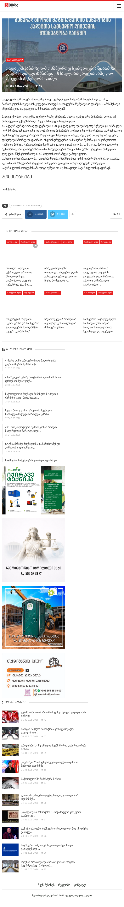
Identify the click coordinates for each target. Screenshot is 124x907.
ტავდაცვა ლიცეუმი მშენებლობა (25, 206)
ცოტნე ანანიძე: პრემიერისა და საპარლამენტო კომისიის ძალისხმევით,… (32, 447)
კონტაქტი (80, 884)
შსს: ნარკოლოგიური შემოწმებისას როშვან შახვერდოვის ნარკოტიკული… (31, 431)
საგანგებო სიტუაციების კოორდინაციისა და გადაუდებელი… (47, 847)
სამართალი (89, 292)
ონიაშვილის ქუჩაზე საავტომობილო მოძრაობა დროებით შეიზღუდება (33, 381)
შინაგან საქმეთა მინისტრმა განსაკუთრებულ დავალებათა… (47, 731)
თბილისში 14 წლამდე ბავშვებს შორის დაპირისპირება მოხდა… (53, 747)
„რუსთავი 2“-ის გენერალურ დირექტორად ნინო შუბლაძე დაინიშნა (49, 764)
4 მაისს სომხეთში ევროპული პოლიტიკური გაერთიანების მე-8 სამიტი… (30, 364)
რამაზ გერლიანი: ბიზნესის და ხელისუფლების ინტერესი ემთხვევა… (54, 830)
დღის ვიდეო (12, 241)
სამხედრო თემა (15, 60)
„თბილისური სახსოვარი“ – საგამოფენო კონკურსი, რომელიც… (51, 814)
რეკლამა (64, 884)
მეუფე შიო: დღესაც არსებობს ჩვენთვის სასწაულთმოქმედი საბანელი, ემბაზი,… (28, 414)
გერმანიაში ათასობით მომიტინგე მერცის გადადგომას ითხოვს (53, 714)
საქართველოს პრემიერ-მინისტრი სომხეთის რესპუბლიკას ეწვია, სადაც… (31, 397)
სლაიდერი (67, 241)
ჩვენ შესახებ (46, 884)
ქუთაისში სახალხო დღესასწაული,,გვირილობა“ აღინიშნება (49, 797)
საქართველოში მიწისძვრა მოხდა (41, 779)
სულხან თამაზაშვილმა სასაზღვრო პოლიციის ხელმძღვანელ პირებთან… (48, 864)
